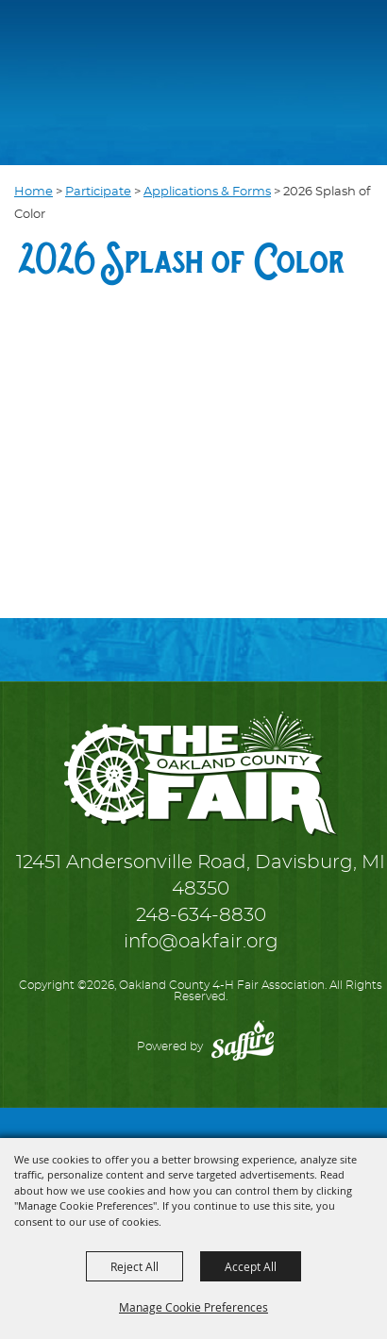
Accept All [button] (251, 1266)
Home (33, 192)
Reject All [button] (134, 1266)
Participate (98, 192)
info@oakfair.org (201, 941)
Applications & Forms (207, 192)
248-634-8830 (201, 915)
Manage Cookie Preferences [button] (193, 1306)
